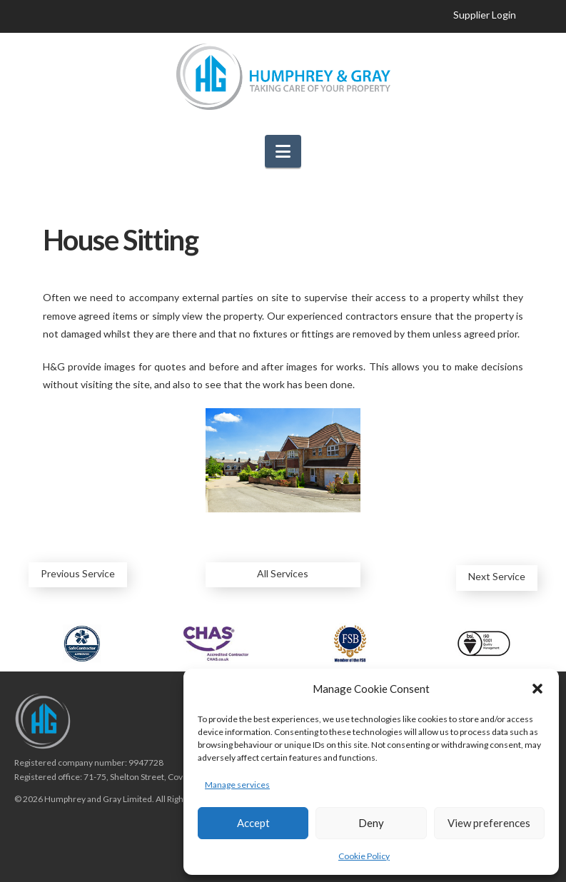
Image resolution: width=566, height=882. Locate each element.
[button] (537, 688)
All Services (282, 573)
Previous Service (78, 573)
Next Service (496, 576)
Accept (253, 822)
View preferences (489, 822)
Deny (371, 822)
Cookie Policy (364, 856)
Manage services (237, 784)
